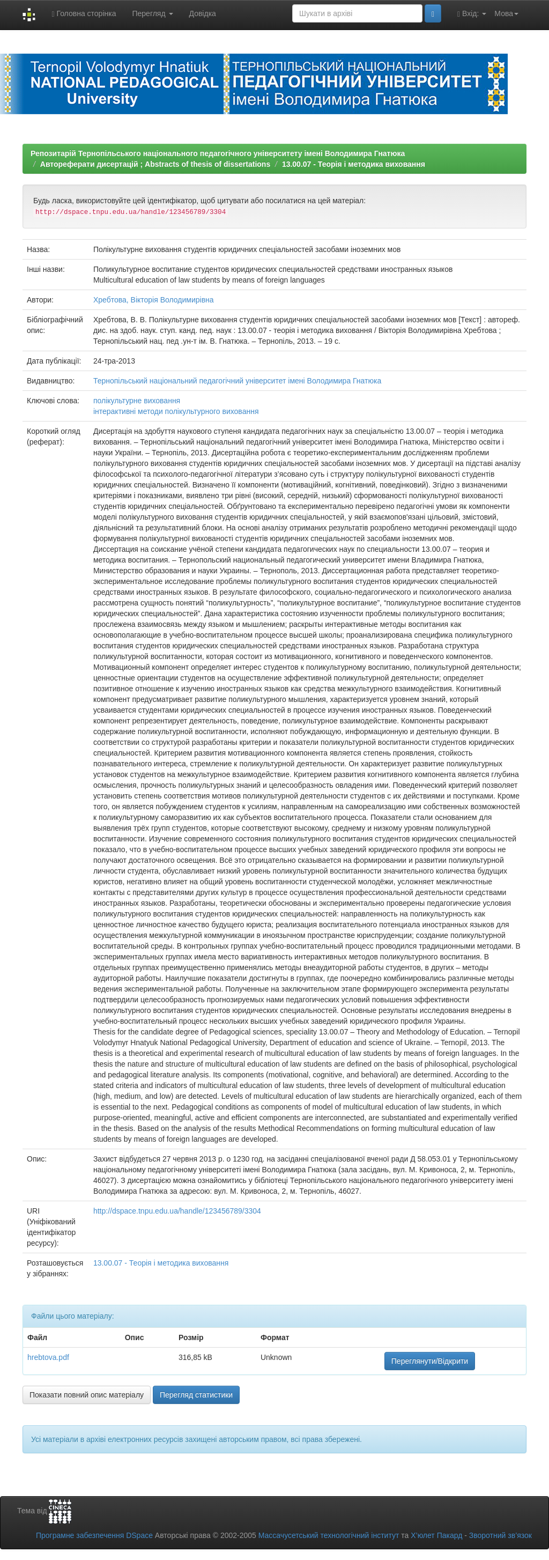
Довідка (202, 13)
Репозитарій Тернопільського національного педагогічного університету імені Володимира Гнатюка (218, 153)
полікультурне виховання (136, 400)
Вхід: (471, 13)
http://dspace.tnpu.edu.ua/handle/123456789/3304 (177, 1211)
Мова (506, 13)
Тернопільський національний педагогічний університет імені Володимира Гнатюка (237, 380)
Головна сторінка (83, 13)
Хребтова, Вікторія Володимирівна (153, 299)
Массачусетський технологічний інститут (328, 1535)
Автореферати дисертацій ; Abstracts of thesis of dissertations (155, 164)
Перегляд (152, 13)
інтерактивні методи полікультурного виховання (176, 411)
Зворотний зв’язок (500, 1535)
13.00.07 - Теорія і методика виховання (353, 164)
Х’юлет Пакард (436, 1535)
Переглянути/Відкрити (429, 1361)
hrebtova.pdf (48, 1357)
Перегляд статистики (196, 1395)
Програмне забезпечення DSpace (94, 1535)
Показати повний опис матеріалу (86, 1395)
